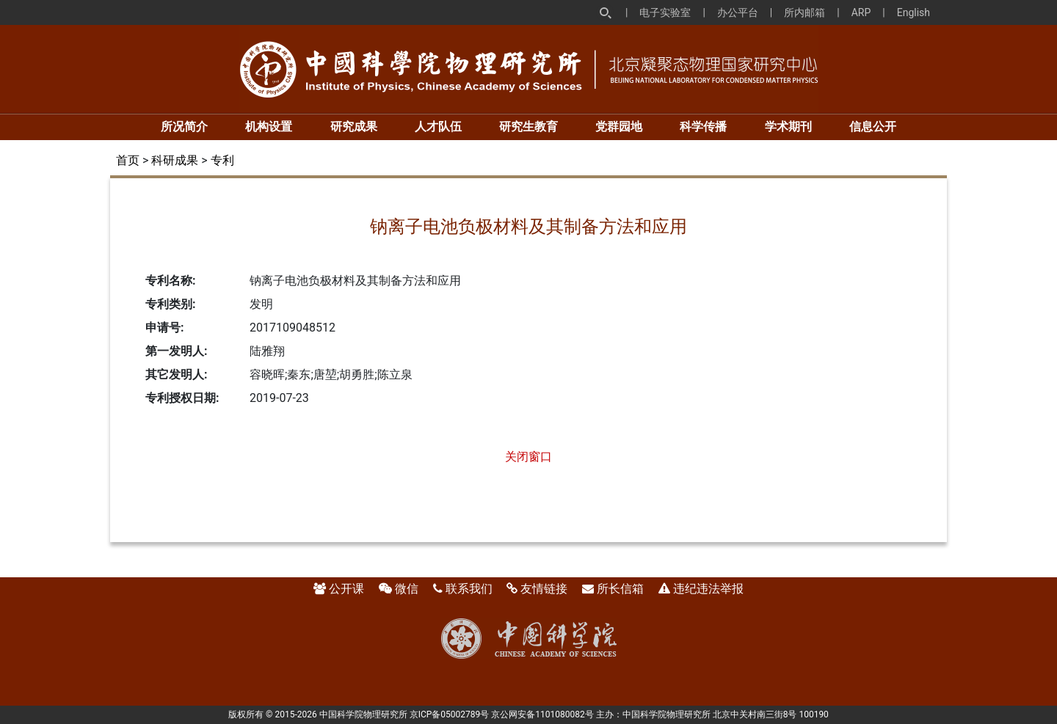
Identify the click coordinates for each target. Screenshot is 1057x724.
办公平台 (737, 12)
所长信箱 (620, 589)
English (913, 12)
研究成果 (353, 127)
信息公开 (872, 127)
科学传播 (703, 127)
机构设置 (268, 127)
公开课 (346, 589)
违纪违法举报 (708, 589)
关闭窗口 (528, 457)
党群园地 (618, 127)
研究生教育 (528, 127)
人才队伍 (438, 127)
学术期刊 (788, 127)
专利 (222, 160)
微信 (406, 589)
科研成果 (174, 160)
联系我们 (469, 589)
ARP (861, 12)
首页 (127, 160)
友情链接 (543, 589)
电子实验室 (665, 12)
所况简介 (184, 127)
